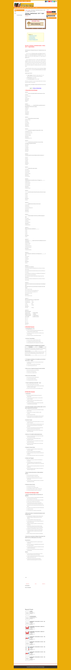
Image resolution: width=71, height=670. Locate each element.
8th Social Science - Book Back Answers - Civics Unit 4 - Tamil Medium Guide (37, 652)
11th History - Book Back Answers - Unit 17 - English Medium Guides (34, 14)
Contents (30, 34)
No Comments (31, 613)
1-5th (37, 7)
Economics (31, 611)
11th (20, 7)
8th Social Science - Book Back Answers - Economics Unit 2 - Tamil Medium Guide (37, 627)
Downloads (19, 1)
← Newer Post (27, 583)
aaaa (29, 10)
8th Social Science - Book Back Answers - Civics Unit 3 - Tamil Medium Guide (37, 657)
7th (31, 7)
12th (17, 7)
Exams (29, 1)
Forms (22, 1)
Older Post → (44, 583)
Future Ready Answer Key (33, 616)
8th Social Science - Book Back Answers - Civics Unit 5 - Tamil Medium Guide (37, 647)
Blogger (43, 666)
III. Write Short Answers (32, 38)
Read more (34, 623)
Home (15, 1)
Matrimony (25, 1)
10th (22, 7)
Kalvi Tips (35, 666)
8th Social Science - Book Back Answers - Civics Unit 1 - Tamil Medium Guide (37, 621)
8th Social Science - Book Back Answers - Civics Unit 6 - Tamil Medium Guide (37, 642)
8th (28, 7)
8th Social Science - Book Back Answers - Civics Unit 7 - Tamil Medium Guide (37, 637)
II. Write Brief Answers (32, 37)
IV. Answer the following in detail (33, 39)
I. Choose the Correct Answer (33, 35)
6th (34, 7)
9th (25, 7)
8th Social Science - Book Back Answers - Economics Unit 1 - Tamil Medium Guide (37, 632)
